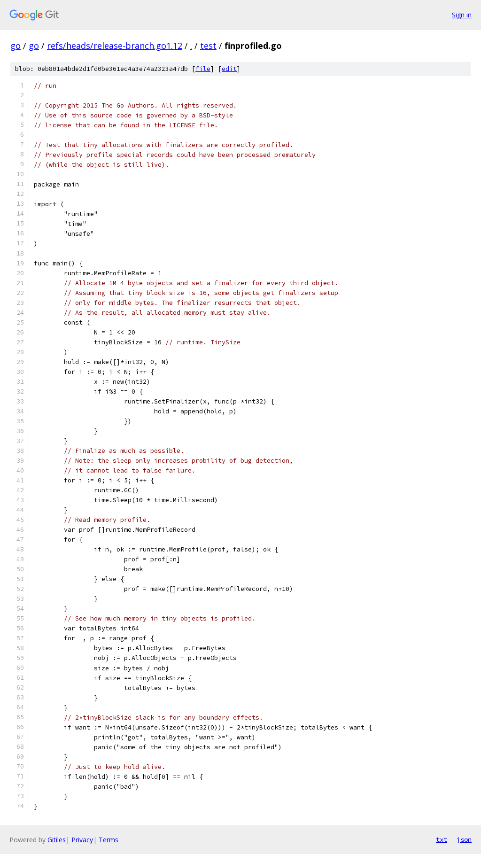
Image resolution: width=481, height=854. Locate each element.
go (15, 45)
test (208, 45)
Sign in (462, 14)
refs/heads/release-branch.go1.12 (114, 45)
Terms (108, 839)
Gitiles (56, 839)
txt (441, 839)
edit (229, 69)
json (464, 839)
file (202, 69)
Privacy (82, 839)
